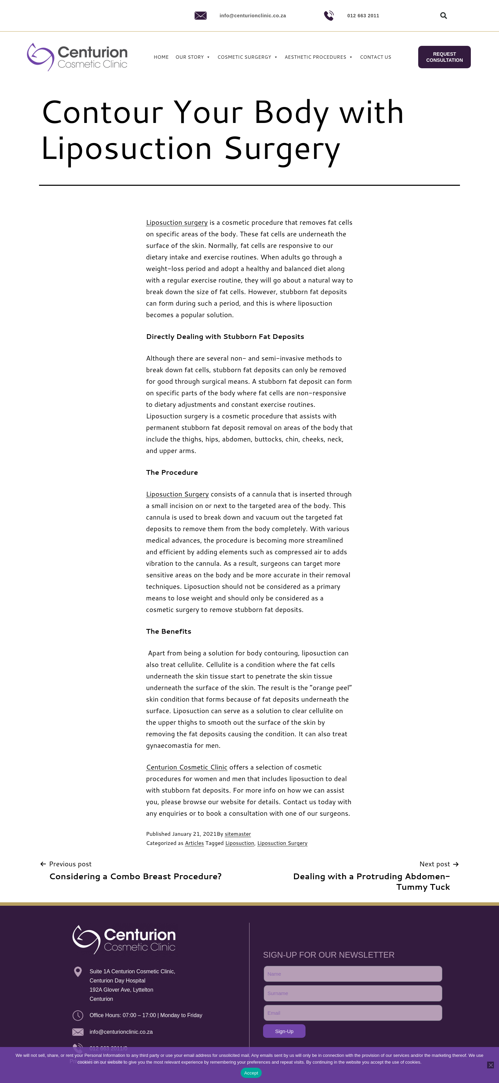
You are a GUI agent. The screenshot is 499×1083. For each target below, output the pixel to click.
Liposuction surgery (177, 222)
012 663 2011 (363, 15)
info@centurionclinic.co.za (253, 15)
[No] (490, 1065)
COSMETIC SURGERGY (247, 57)
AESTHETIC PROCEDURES (319, 57)
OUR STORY (193, 57)
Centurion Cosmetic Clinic (186, 767)
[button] (443, 15)
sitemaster (238, 833)
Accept (251, 1073)
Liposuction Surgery (177, 494)
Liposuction (239, 843)
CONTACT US (375, 57)
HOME (161, 57)
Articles (194, 843)
